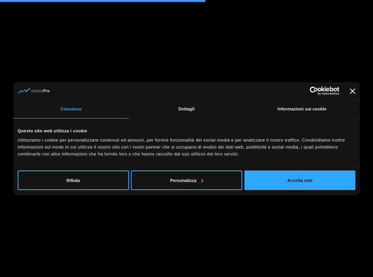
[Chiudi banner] (352, 90)
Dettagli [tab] (186, 109)
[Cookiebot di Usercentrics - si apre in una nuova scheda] (306, 91)
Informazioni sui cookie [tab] (302, 109)
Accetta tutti (299, 180)
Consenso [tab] (71, 109)
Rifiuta (73, 180)
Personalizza (186, 180)
